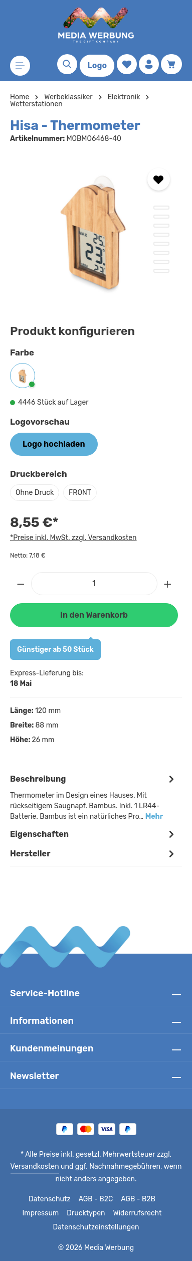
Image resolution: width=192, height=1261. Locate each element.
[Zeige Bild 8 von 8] (161, 271)
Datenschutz (49, 1199)
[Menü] (20, 66)
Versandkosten (37, 1167)
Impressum (43, 1213)
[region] (96, 231)
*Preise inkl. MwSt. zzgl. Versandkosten (71, 537)
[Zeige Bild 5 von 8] (161, 244)
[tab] (93, 796)
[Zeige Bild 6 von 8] (161, 253)
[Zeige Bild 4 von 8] (161, 235)
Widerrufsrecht (135, 1213)
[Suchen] (67, 64)
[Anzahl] (94, 583)
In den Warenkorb (93, 615)
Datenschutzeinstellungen (96, 1227)
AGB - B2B (137, 1199)
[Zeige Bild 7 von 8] (161, 262)
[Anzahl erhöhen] (167, 583)
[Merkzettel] (127, 64)
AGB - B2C (94, 1199)
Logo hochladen (54, 444)
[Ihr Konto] (149, 64)
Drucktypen (86, 1213)
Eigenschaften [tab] (93, 834)
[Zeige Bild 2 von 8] (161, 217)
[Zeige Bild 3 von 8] (161, 226)
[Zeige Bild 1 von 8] (161, 208)
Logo (97, 65)
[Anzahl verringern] (20, 583)
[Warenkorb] (171, 64)
